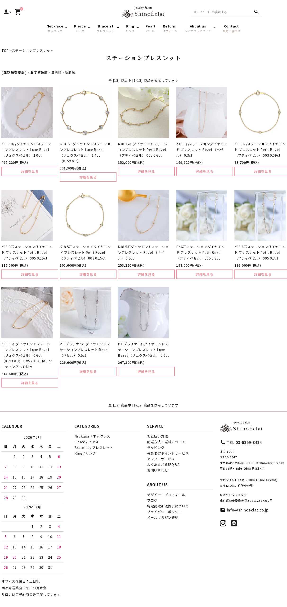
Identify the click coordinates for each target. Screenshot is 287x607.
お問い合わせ (157, 470)
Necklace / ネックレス (92, 436)
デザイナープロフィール (166, 494)
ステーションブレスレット (33, 50)
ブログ (152, 500)
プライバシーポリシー (164, 511)
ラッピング (156, 447)
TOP (5, 50)
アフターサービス (161, 458)
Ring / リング (85, 453)
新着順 (70, 72)
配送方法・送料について (166, 441)
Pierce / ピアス (86, 441)
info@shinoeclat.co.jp (248, 510)
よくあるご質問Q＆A (163, 464)
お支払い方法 (157, 436)
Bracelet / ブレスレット (93, 447)
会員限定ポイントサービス (168, 453)
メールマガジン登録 (162, 517)
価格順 (56, 72)
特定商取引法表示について (168, 506)
